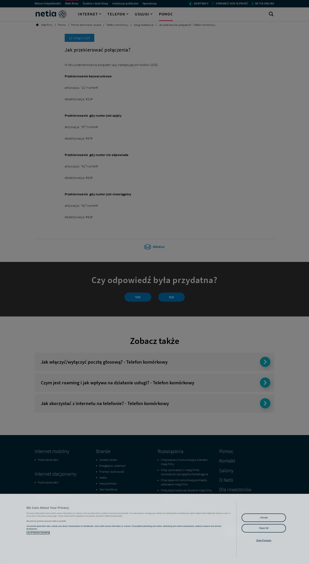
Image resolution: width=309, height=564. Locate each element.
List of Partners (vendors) (37, 533)
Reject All (263, 528)
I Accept (264, 517)
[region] (154, 529)
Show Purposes (263, 540)
